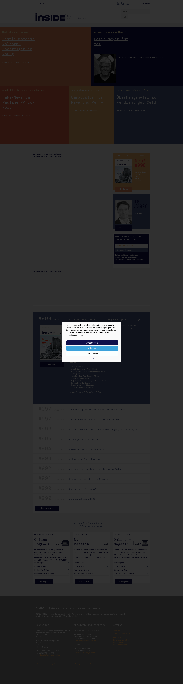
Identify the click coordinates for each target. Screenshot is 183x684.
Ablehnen (92, 348)
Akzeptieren (92, 343)
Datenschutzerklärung (94, 359)
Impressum (85, 359)
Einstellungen (92, 354)
